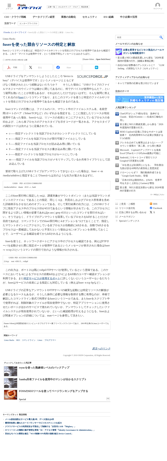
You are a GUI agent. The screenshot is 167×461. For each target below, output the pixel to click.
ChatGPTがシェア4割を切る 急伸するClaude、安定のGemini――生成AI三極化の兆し (141, 116)
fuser (21, 97)
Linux (40, 340)
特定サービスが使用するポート (42, 278)
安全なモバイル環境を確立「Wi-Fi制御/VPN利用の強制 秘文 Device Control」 (39, 434)
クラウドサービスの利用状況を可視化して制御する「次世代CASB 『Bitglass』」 (40, 426)
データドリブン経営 (44, 17)
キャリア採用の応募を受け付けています (138, 83)
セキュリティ (89, 17)
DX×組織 (108, 17)
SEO (18, 340)
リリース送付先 (127, 208)
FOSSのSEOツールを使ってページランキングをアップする (53, 391)
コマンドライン (29, 340)
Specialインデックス (129, 221)
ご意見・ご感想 (127, 204)
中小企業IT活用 (128, 17)
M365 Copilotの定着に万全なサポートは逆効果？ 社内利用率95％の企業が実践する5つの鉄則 (141, 135)
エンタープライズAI (28, 23)
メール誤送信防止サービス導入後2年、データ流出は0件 (29, 419)
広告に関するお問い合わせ (132, 212)
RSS (155, 204)
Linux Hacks (9, 340)
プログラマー (50, 340)
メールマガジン (127, 216)
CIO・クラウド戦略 (15, 17)
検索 (161, 37)
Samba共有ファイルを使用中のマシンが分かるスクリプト (53, 379)
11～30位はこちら (156, 194)
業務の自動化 (68, 17)
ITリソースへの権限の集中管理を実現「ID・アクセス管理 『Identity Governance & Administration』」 (50, 430)
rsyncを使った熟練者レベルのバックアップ (44, 367)
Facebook (157, 208)
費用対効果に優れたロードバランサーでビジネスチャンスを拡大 (33, 423)
